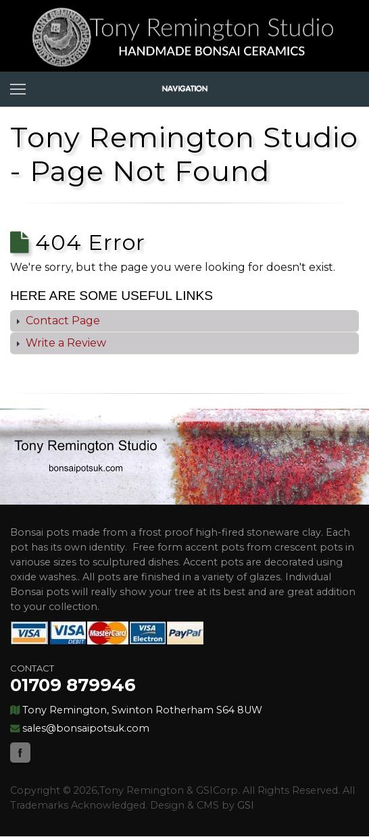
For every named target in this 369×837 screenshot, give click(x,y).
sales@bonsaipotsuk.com (85, 728)
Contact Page (61, 320)
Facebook (20, 752)
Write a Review (64, 342)
